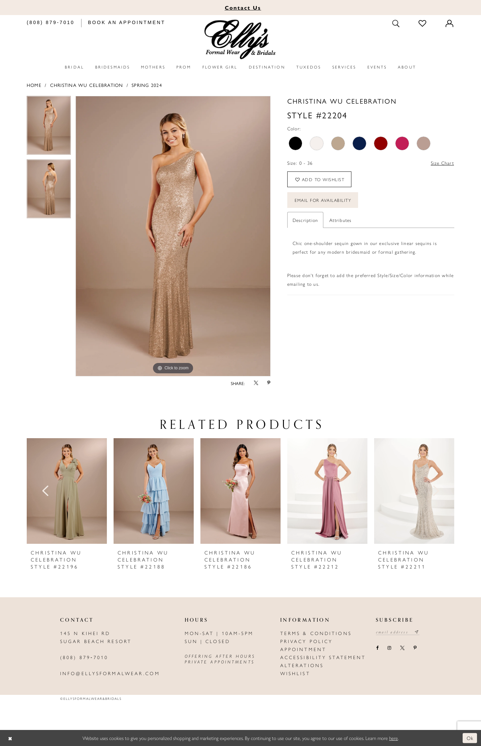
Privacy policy (306, 641)
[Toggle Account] (450, 23)
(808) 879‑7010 (84, 657)
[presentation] (67, 491)
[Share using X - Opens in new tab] (256, 383)
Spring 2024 (147, 85)
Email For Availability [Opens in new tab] (323, 200)
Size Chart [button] (442, 162)
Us (243, 7)
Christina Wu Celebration (86, 85)
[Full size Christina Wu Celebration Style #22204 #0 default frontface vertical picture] (173, 236)
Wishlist (295, 673)
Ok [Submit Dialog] (470, 737)
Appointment (303, 649)
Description (305, 220)
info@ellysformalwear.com (110, 673)
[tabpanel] (49, 127)
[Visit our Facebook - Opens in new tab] (377, 648)
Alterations (302, 665)
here (393, 737)
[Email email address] (398, 632)
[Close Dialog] (10, 738)
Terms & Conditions (316, 633)
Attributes (340, 220)
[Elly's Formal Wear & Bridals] (240, 39)
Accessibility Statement (323, 657)
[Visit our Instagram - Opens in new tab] (389, 648)
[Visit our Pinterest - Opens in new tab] (415, 648)
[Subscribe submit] (417, 632)
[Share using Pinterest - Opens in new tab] (269, 383)
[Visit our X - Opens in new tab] (402, 648)
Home (34, 85)
